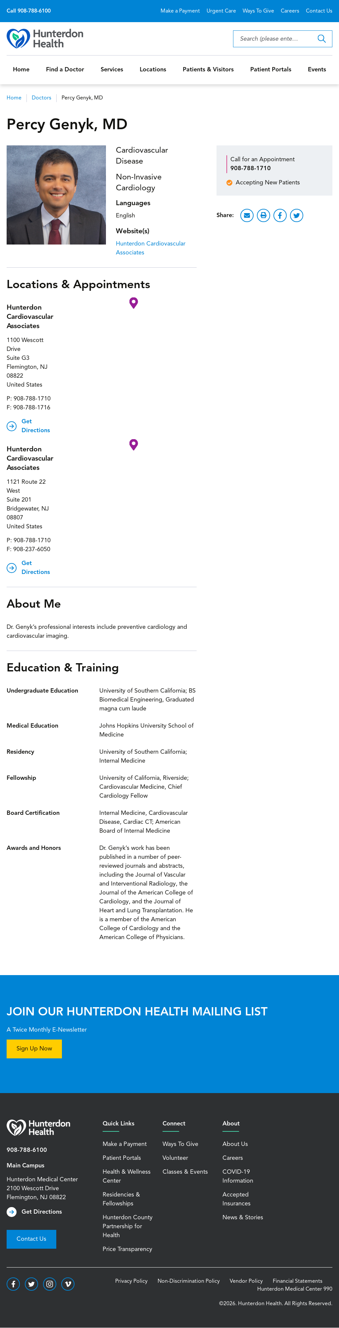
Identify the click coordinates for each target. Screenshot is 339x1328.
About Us (235, 1144)
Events (317, 70)
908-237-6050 (31, 549)
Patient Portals (270, 70)
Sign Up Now (34, 1049)
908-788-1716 (31, 408)
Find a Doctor (65, 70)
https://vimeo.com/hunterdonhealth (67, 1284)
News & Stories (242, 1218)
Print (263, 215)
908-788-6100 (27, 1150)
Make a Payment (180, 11)
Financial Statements (297, 1281)
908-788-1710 (32, 399)
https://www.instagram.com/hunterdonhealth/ (49, 1284)
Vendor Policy (246, 1281)
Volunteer (175, 1158)
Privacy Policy (131, 1281)
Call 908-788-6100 (29, 11)
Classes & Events (185, 1172)
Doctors (41, 98)
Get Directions (36, 426)
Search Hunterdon (321, 38)
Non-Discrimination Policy (189, 1281)
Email (247, 215)
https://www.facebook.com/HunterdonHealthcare (13, 1284)
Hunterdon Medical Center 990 (294, 1289)
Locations (153, 70)
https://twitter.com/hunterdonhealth (31, 1284)
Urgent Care (221, 11)
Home (21, 70)
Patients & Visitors (208, 70)
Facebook (280, 215)
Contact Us (319, 11)
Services (112, 70)
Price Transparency (127, 1249)
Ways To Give (258, 11)
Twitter (296, 215)
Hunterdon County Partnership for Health (128, 1226)
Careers (290, 11)
